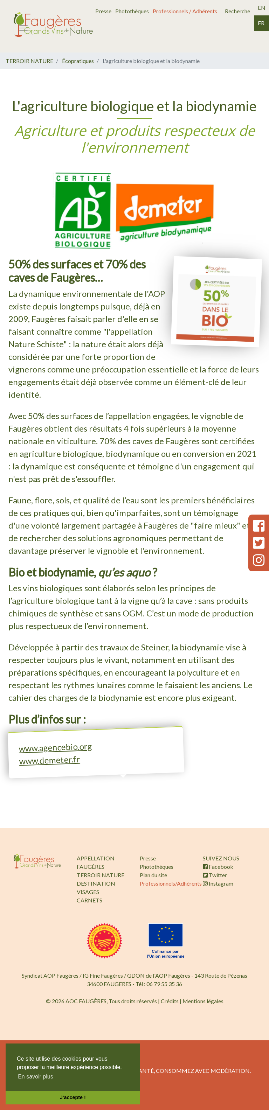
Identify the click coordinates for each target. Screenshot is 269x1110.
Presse (103, 11)
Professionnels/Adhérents (171, 883)
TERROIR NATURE (29, 60)
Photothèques (132, 11)
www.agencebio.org (55, 747)
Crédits (170, 1001)
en (261, 7)
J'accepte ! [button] (73, 1097)
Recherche (237, 11)
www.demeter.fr (49, 760)
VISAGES (88, 891)
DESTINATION (96, 883)
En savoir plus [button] (35, 1077)
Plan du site (153, 875)
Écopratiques (78, 60)
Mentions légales (202, 1001)
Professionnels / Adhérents (185, 11)
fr (261, 23)
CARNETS (89, 900)
